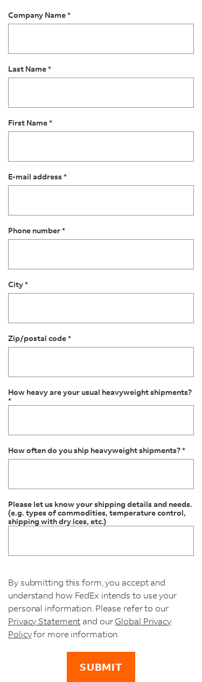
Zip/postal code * (39, 338)
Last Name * (29, 69)
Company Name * (39, 15)
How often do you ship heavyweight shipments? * (96, 450)
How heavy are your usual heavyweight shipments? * (100, 396)
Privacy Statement (44, 621)
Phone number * (36, 230)
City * (18, 284)
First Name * (30, 123)
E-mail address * (37, 177)
